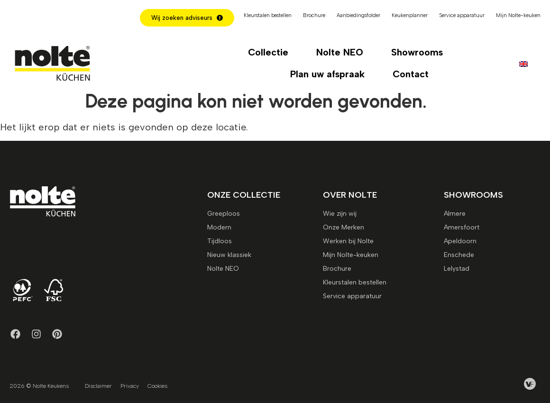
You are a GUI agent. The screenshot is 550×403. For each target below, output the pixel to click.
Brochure (314, 15)
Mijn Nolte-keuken (518, 15)
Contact (411, 74)
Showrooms (417, 52)
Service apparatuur (462, 15)
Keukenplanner (410, 15)
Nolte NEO (339, 52)
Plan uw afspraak (327, 74)
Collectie (268, 52)
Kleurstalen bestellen (268, 15)
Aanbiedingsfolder (358, 15)
